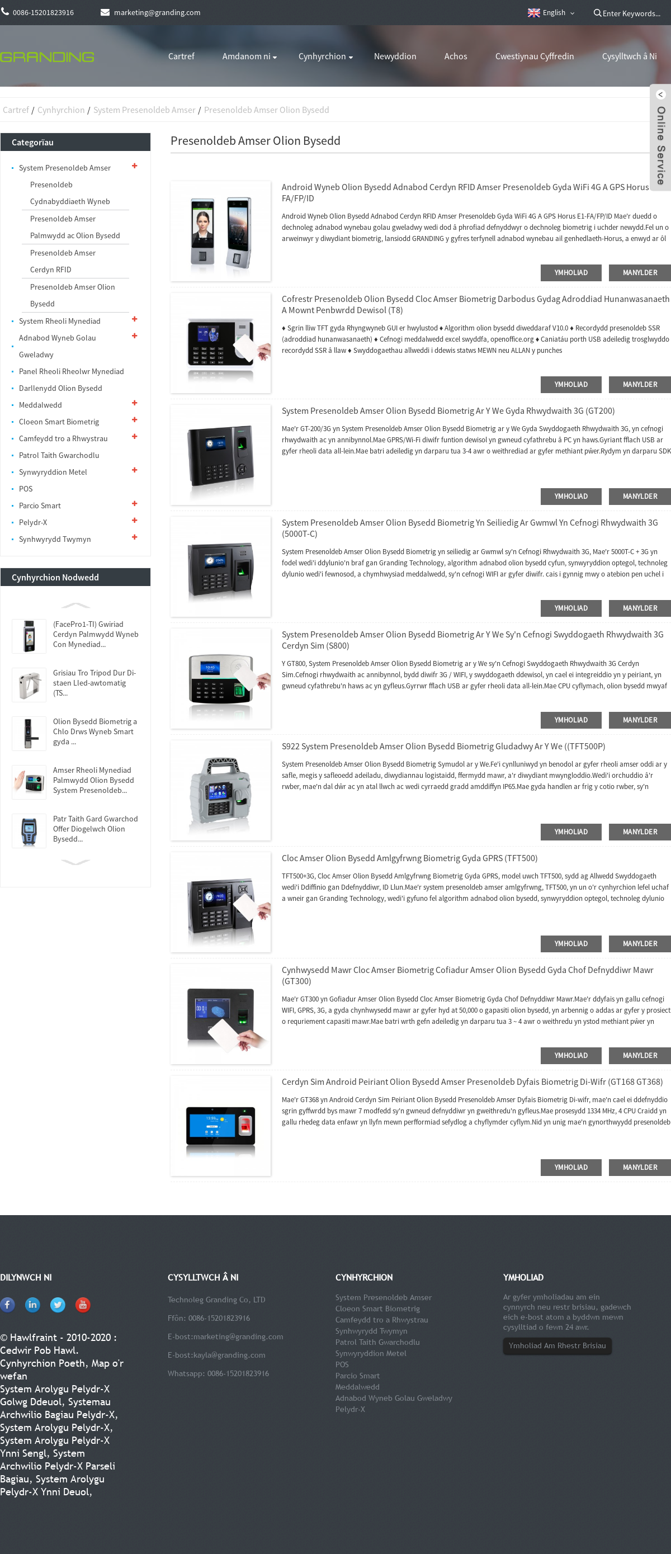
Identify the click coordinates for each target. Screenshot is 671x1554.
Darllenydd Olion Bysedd (60, 388)
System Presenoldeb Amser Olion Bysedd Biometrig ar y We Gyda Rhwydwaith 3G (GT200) (448, 410)
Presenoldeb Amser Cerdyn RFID (63, 261)
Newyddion (395, 56)
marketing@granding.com (238, 1336)
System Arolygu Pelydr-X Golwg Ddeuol (55, 1395)
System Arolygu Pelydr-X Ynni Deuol (52, 1485)
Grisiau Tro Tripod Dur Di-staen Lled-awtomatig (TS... (94, 683)
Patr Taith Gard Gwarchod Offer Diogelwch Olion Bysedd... (95, 829)
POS (25, 489)
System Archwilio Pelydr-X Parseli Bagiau (57, 1466)
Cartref (181, 56)
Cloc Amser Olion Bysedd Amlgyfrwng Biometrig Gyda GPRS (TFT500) (410, 857)
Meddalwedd (40, 405)
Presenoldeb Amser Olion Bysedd (266, 109)
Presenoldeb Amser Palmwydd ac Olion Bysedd (75, 227)
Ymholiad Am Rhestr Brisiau (557, 1345)
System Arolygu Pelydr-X (55, 1427)
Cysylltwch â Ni (629, 56)
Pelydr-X (33, 522)
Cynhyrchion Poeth (42, 1363)
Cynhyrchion (322, 56)
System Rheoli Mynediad (60, 321)
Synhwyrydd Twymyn (55, 539)
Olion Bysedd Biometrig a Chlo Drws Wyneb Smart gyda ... (95, 731)
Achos (456, 56)
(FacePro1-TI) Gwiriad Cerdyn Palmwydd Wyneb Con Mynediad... (96, 634)
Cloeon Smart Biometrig (59, 422)
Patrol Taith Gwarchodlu (59, 455)
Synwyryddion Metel (53, 472)
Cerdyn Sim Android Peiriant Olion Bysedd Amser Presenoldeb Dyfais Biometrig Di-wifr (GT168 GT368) (472, 1081)
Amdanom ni (247, 56)
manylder (640, 272)
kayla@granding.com (229, 1355)
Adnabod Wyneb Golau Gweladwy (57, 346)
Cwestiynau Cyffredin (534, 56)
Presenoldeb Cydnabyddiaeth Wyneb (70, 193)
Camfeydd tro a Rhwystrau (63, 438)
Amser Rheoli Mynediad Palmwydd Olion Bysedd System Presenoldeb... (93, 780)
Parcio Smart (40, 505)
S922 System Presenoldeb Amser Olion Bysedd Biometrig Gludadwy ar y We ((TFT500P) (444, 746)
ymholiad (571, 272)
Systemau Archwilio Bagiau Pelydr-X (57, 1408)
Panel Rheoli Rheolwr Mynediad (71, 371)
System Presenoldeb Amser (144, 109)
